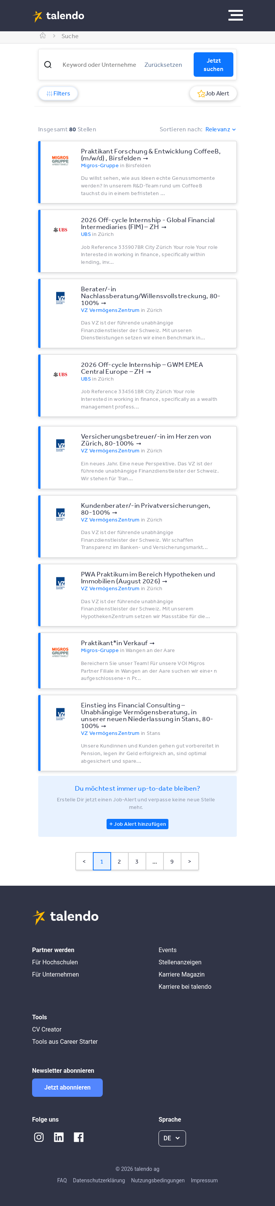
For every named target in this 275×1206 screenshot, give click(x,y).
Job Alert (213, 93)
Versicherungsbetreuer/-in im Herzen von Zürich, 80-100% (146, 439)
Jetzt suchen (213, 65)
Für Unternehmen (55, 974)
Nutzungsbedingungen (157, 1180)
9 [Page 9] (172, 861)
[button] (48, 64)
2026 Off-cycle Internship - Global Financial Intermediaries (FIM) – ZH (148, 223)
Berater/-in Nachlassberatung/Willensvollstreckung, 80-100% (151, 295)
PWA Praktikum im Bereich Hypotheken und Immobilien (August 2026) (148, 577)
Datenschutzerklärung (99, 1180)
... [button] (154, 861)
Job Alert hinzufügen (140, 823)
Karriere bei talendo (185, 986)
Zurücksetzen (163, 64)
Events (167, 950)
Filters (58, 93)
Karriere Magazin (182, 974)
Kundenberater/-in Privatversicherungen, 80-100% (146, 508)
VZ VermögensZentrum (110, 310)
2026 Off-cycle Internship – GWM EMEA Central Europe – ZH (142, 368)
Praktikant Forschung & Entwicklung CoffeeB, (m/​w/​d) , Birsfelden (151, 154)
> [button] (189, 861)
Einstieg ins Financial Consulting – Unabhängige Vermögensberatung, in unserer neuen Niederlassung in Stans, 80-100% (147, 715)
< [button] (84, 861)
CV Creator (46, 1029)
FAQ (62, 1180)
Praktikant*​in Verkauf (114, 642)
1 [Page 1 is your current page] (102, 861)
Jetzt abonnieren (67, 1087)
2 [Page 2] (119, 861)
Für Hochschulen (55, 962)
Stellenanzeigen (180, 962)
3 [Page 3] (137, 861)
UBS (86, 234)
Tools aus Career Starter (65, 1041)
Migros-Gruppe (100, 165)
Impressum (204, 1180)
